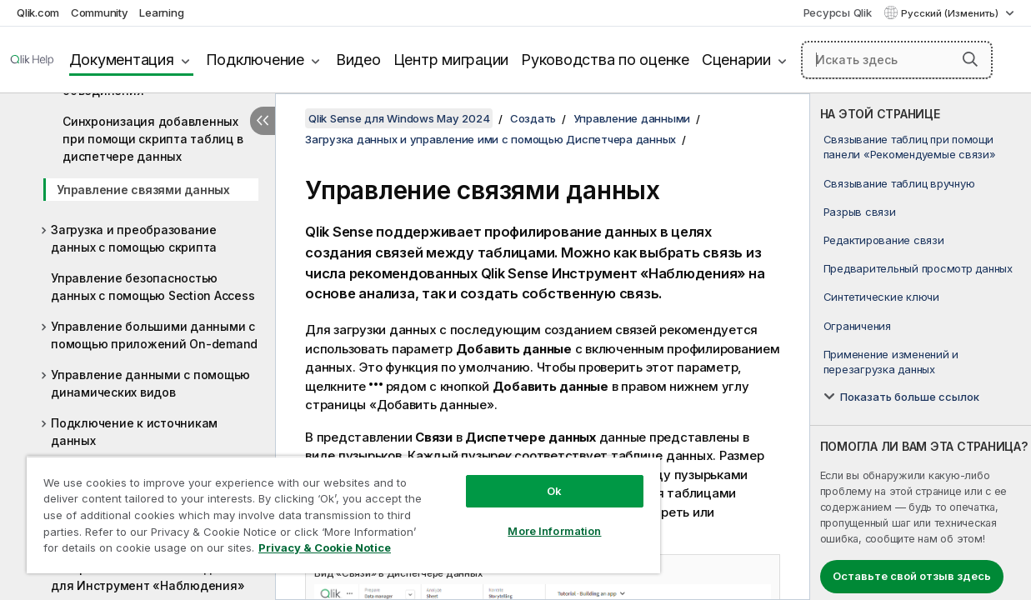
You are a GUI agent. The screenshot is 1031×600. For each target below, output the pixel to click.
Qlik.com (38, 12)
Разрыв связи (859, 211)
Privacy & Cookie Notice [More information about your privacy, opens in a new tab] (140, 551)
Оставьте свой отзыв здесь (912, 575)
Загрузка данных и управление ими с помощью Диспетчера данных (490, 139)
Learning (161, 12)
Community (99, 12)
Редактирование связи (883, 240)
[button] (970, 59)
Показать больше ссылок (909, 396)
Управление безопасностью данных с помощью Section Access (152, 286)
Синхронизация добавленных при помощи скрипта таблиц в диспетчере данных (153, 138)
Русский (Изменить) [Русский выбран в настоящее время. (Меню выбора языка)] (951, 13)
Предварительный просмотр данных (918, 268)
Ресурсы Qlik (837, 12)
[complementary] (920, 346)
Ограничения (857, 325)
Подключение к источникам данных (134, 432)
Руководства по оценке (605, 59)
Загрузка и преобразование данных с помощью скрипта (134, 238)
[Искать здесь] (897, 60)
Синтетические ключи (881, 296)
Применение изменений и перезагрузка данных (891, 362)
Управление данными (632, 118)
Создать (533, 118)
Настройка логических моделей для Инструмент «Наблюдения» (147, 576)
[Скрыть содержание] (262, 121)
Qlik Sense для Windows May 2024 (398, 118)
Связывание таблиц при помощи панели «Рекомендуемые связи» (909, 146)
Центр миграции (451, 59)
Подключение (255, 59)
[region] (325, 508)
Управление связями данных (143, 189)
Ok (524, 478)
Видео (358, 59)
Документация (121, 59)
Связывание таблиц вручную (899, 183)
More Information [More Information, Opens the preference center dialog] (524, 518)
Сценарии (736, 59)
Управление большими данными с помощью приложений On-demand (154, 335)
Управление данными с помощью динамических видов (150, 383)
